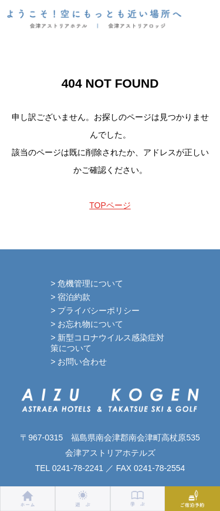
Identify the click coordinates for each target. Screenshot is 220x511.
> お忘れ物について (86, 324)
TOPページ (110, 205)
